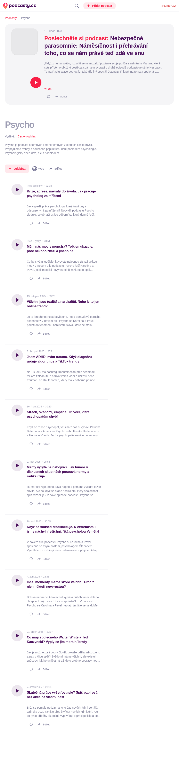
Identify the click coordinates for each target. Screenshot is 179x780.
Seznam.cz (169, 5)
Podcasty (11, 18)
